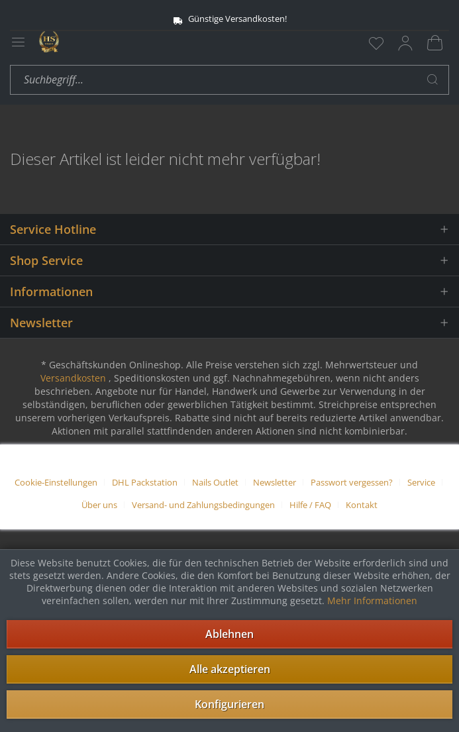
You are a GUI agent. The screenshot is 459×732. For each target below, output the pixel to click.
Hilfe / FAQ (310, 505)
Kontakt (362, 505)
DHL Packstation (145, 482)
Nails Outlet (215, 482)
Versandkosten (73, 378)
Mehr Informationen (372, 600)
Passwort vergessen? (352, 482)
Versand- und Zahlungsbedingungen (203, 505)
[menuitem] (376, 43)
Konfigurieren (229, 704)
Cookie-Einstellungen (56, 482)
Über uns (99, 505)
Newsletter (274, 482)
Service (421, 482)
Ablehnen (229, 634)
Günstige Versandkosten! (229, 19)
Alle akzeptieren (229, 669)
